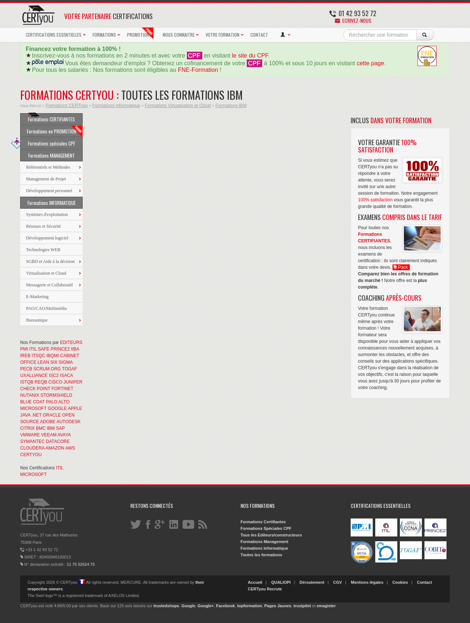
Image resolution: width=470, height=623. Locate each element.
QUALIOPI (280, 582)
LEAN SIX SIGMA (54, 362)
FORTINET (62, 388)
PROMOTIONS (140, 33)
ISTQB (26, 382)
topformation (249, 606)
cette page (370, 63)
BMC (41, 428)
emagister (326, 606)
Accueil (255, 582)
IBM (51, 428)
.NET (36, 415)
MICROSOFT (33, 408)
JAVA (25, 415)
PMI (24, 349)
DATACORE (58, 441)
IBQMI (52, 355)
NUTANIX (29, 395)
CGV (337, 582)
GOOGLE (57, 408)
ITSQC (38, 355)
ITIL (33, 349)
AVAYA (64, 434)
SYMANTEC (32, 441)
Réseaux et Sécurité (43, 226)
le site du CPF (250, 55)
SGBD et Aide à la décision (50, 261)
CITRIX (27, 428)
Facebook (225, 606)
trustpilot (302, 606)
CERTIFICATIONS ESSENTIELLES (54, 35)
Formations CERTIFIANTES (51, 118)
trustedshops (166, 606)
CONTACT (259, 35)
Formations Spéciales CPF (266, 528)
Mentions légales (367, 582)
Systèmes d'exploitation (47, 214)
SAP (60, 428)
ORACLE (52, 415)
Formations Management (264, 541)
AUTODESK (69, 421)
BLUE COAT (32, 401)
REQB (41, 382)
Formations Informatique (116, 105)
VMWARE (30, 434)
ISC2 (54, 375)
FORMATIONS (104, 35)
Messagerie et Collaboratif (49, 284)
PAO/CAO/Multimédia (46, 308)
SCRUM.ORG (47, 368)
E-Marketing (37, 296)
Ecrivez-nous (353, 20)
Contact (424, 582)
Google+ (206, 606)
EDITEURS (71, 342)
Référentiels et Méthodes (48, 167)
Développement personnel (49, 190)
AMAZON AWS (60, 448)
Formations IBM (231, 105)
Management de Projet (46, 179)
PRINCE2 (60, 349)
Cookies (400, 582)
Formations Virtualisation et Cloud (178, 105)
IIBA (75, 349)
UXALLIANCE (34, 375)
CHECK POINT (35, 388)
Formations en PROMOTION (55, 131)
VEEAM (49, 434)
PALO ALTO (57, 401)
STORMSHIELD (56, 395)
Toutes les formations (261, 555)
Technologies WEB (43, 249)
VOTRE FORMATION (222, 35)
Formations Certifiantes (263, 522)
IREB (25, 355)
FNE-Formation (198, 70)
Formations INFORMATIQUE (52, 202)
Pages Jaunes (277, 606)
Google (188, 606)
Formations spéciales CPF (47, 143)
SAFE (43, 349)
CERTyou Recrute (265, 589)
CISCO (55, 382)
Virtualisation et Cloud (46, 273)
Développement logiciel (47, 238)
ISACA (66, 375)
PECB (26, 368)
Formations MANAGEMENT (51, 155)
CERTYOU (30, 454)
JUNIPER (73, 382)
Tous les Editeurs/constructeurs (271, 535)
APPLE (75, 408)
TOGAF (69, 368)
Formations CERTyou (67, 105)
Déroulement (312, 582)
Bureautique (37, 320)
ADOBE (47, 421)
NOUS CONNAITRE (179, 35)
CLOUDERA (32, 448)
